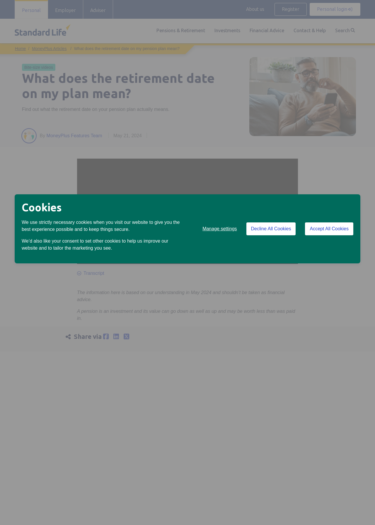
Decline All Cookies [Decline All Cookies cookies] (271, 228)
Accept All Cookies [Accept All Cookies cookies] (329, 228)
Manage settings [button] (219, 228)
